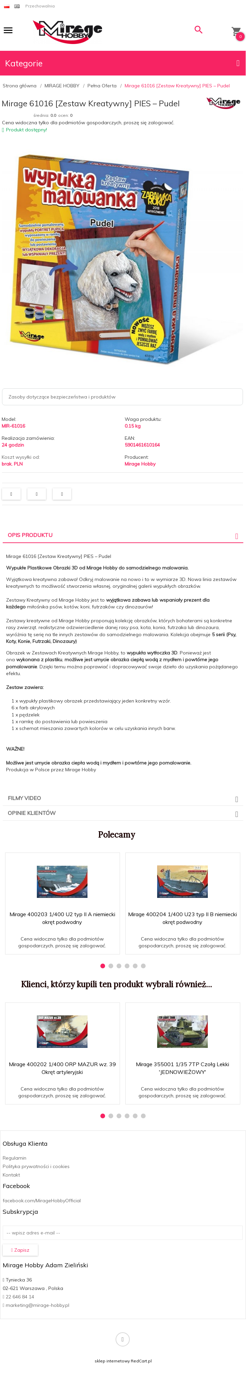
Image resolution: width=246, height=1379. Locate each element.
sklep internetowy (112, 1360)
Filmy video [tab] (24, 798)
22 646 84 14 (18, 1297)
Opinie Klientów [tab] (32, 813)
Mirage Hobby (140, 464)
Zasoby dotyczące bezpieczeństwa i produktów (62, 397)
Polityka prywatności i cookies (36, 1166)
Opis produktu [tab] (30, 535)
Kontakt (11, 1175)
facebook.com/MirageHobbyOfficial (42, 1201)
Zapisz (20, 1250)
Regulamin (14, 1158)
